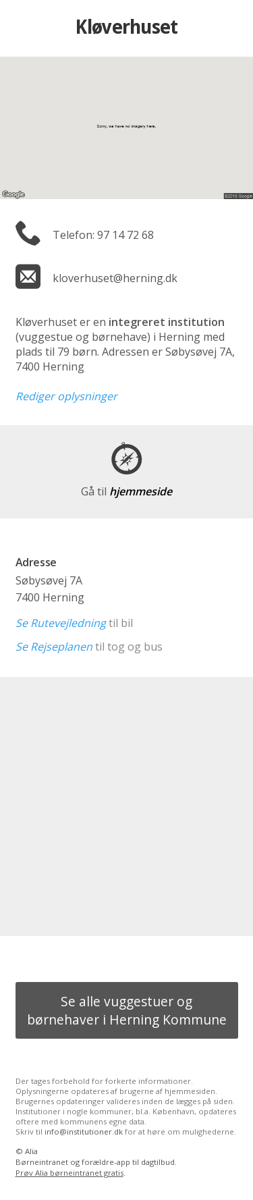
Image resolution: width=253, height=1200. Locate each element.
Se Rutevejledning (61, 623)
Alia (31, 1151)
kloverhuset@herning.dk (115, 278)
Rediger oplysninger (66, 396)
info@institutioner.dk (84, 1131)
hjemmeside (126, 491)
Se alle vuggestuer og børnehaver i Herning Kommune (127, 1010)
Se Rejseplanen (54, 646)
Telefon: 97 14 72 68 (103, 234)
